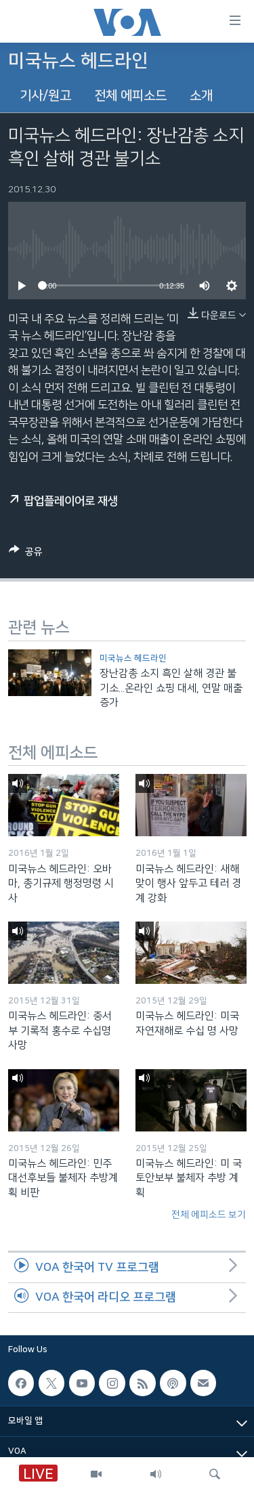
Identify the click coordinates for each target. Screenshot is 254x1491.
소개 (201, 96)
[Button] (26, 554)
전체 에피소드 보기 (208, 1214)
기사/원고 (45, 96)
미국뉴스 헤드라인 (133, 658)
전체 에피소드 (130, 96)
